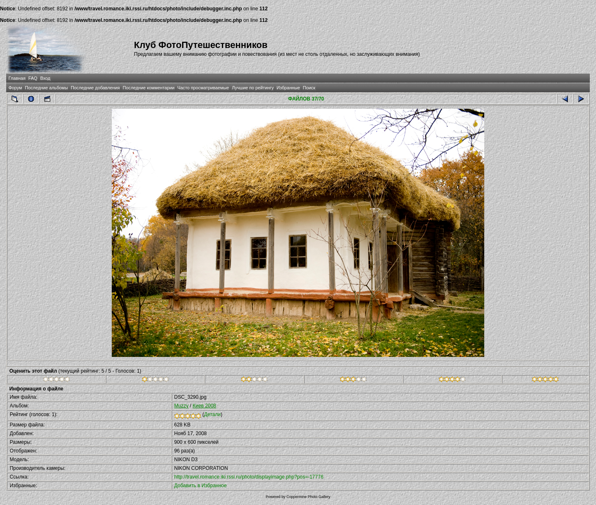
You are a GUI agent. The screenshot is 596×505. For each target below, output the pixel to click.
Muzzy (181, 406)
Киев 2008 (204, 406)
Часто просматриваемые (203, 87)
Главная (16, 78)
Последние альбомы (46, 87)
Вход (45, 78)
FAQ (33, 78)
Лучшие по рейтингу (253, 87)
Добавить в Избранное (200, 485)
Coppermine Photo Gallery (308, 497)
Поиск (309, 87)
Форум (15, 87)
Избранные (288, 87)
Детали (212, 414)
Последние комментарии (148, 87)
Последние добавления (95, 87)
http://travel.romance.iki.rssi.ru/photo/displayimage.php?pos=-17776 (249, 477)
